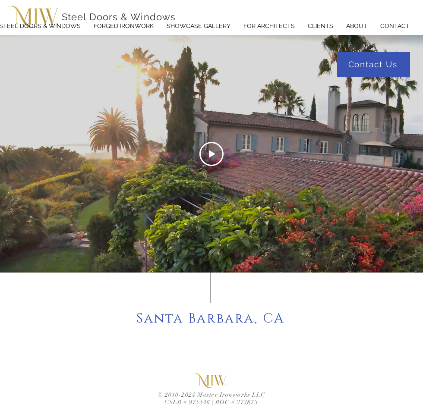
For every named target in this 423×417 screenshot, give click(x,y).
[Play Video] (211, 154)
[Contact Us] (373, 64)
